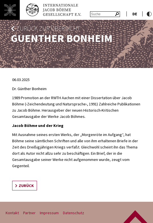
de (134, 13)
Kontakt (12, 212)
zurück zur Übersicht (48, 28)
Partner (29, 212)
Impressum (49, 212)
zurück (26, 185)
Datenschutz (73, 212)
